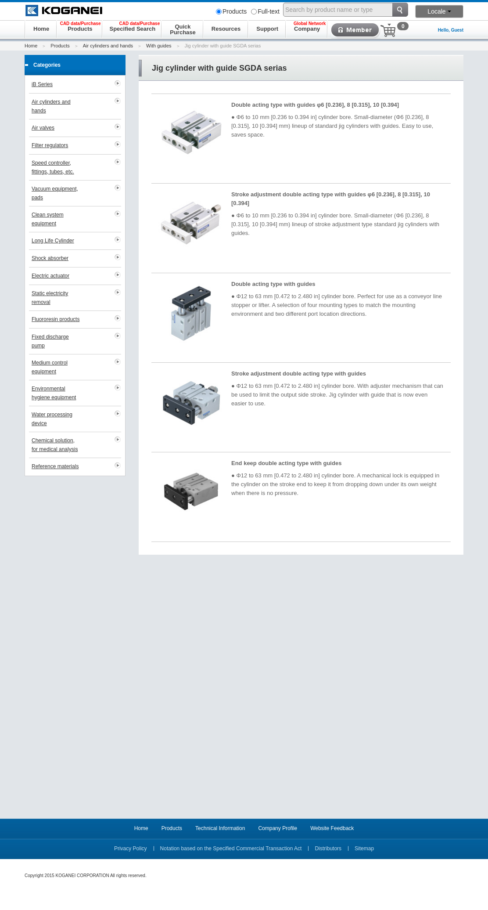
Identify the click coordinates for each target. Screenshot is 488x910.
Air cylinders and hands (108, 45)
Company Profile (277, 828)
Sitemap (364, 848)
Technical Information (220, 828)
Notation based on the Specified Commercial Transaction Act (231, 848)
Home (31, 45)
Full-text (265, 11)
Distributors (328, 848)
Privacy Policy (130, 848)
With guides (158, 45)
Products (231, 11)
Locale (439, 11)
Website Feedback (332, 828)
